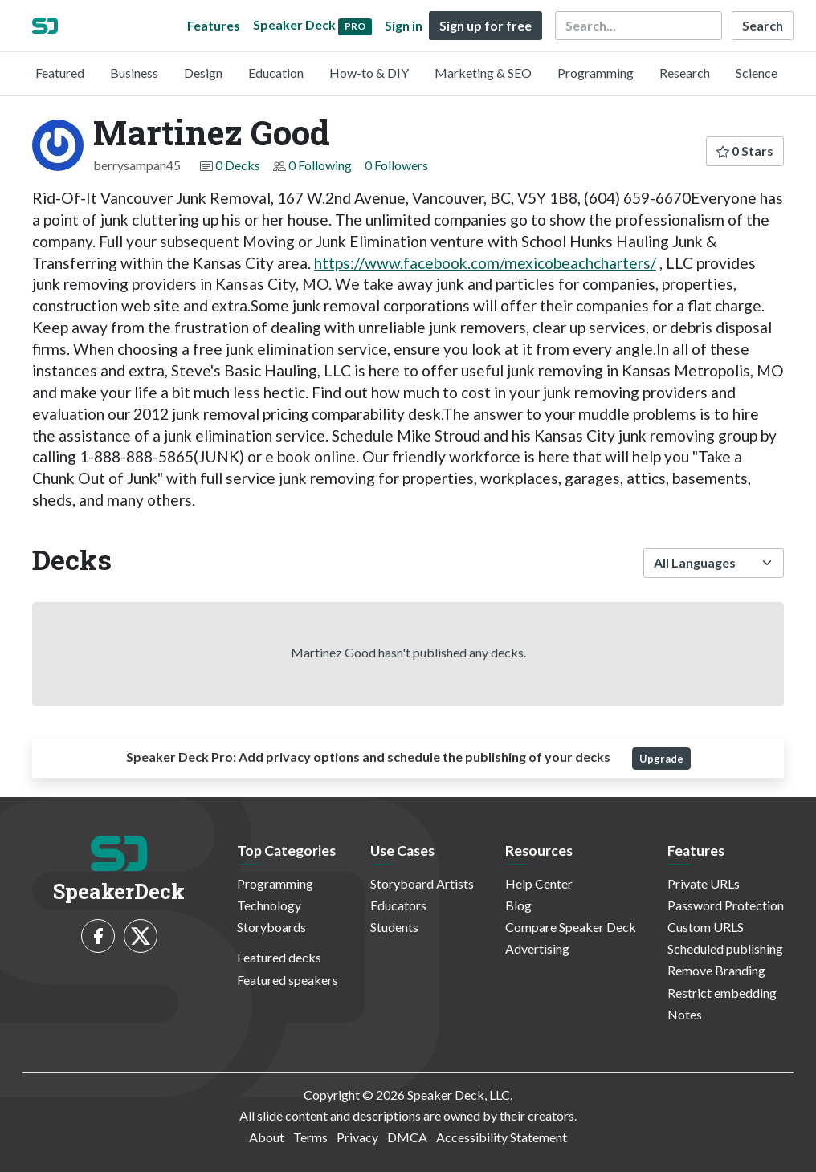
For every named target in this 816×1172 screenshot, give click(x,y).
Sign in (403, 25)
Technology (269, 905)
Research (684, 72)
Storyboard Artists (422, 883)
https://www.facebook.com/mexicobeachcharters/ (485, 263)
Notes (684, 1014)
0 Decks (237, 165)
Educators (398, 905)
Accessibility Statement (501, 1137)
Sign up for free (485, 25)
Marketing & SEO (483, 72)
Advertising (537, 948)
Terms (310, 1137)
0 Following (320, 165)
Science (756, 72)
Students (394, 926)
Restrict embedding (722, 992)
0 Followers (396, 165)
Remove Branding (716, 970)
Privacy (357, 1137)
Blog (518, 905)
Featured (59, 72)
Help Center (539, 883)
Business (134, 72)
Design (203, 72)
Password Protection (725, 905)
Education (276, 72)
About (266, 1137)
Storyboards (271, 926)
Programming (595, 72)
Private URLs (703, 883)
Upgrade (661, 758)
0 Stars (744, 150)
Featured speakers (287, 979)
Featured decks (279, 957)
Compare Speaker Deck (570, 926)
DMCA (407, 1137)
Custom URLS (705, 926)
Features (213, 25)
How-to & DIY (369, 72)
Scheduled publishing (725, 948)
